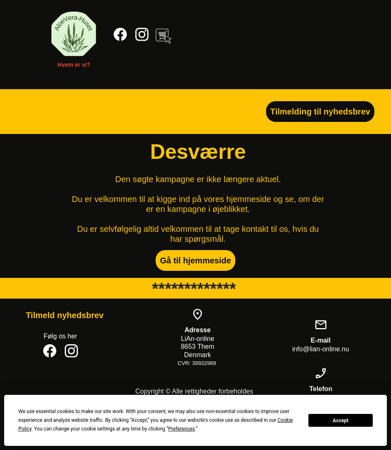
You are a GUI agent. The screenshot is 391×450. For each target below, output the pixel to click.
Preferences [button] (181, 429)
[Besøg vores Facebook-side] (120, 34)
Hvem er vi (72, 64)
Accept (341, 420)
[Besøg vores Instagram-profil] (142, 34)
